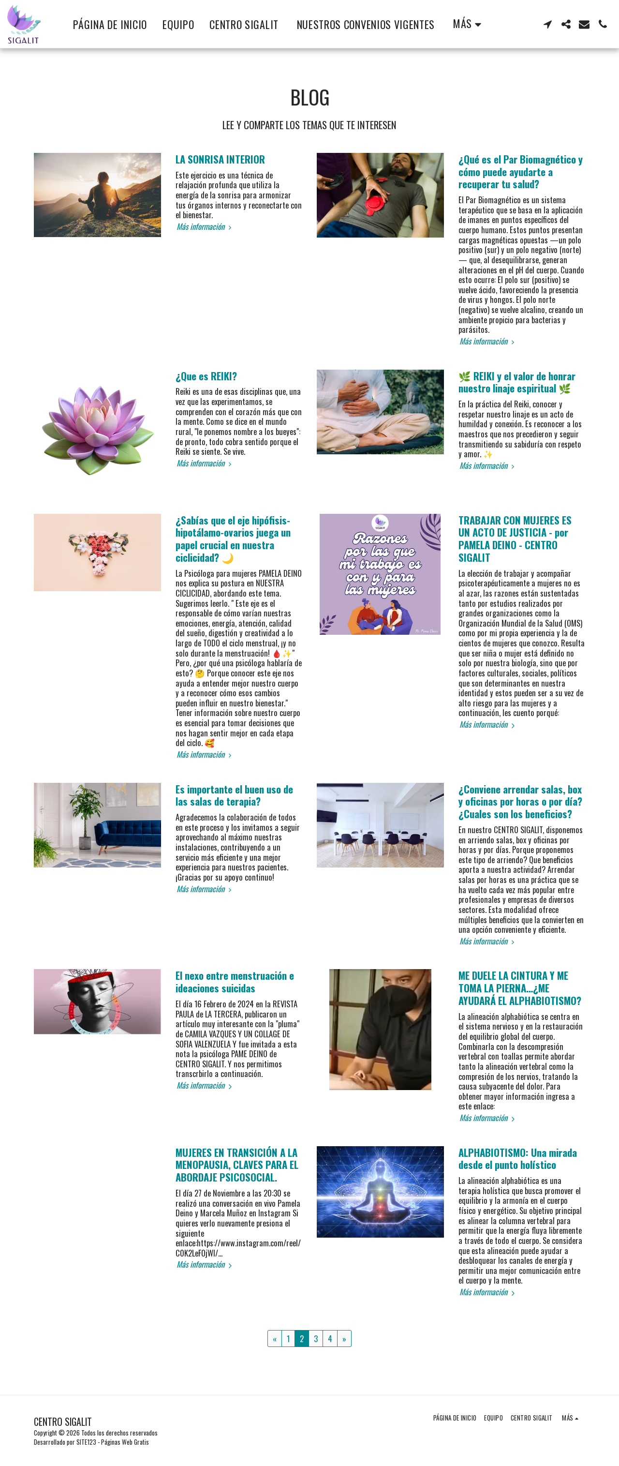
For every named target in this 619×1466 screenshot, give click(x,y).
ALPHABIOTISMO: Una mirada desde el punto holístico (517, 1158)
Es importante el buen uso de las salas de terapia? (234, 795)
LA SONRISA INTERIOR (220, 158)
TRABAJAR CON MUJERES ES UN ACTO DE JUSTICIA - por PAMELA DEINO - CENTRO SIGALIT (515, 538)
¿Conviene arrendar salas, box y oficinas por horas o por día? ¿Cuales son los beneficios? (520, 801)
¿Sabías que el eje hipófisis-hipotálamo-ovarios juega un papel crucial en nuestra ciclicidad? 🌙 (233, 538)
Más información (206, 227)
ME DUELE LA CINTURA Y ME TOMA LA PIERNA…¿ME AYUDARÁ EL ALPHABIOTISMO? (519, 988)
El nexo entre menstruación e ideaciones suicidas (235, 981)
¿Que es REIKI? (206, 375)
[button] (547, 24)
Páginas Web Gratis (125, 1442)
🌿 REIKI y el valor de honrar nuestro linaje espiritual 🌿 (516, 382)
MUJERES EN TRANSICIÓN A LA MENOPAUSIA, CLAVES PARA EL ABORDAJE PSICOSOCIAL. (237, 1165)
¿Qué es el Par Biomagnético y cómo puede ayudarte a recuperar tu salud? (520, 171)
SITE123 (86, 1442)
